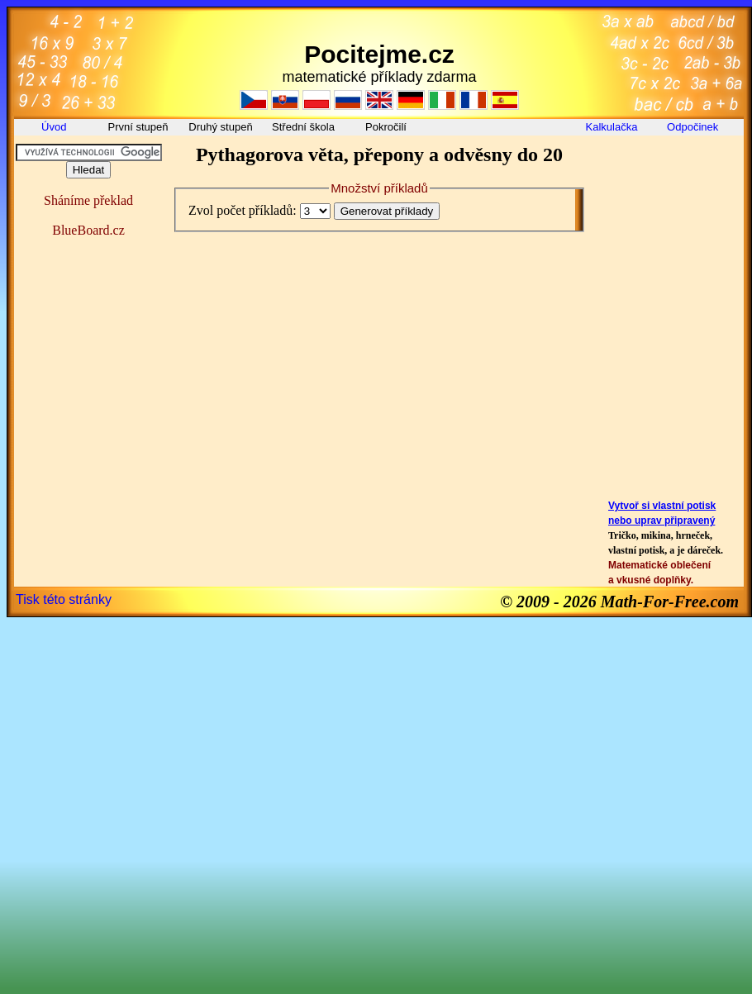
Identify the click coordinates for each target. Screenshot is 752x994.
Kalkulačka (612, 127)
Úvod (55, 127)
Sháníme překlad (88, 200)
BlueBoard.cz (88, 230)
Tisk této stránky (64, 599)
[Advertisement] (670, 181)
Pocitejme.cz (379, 54)
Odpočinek (694, 127)
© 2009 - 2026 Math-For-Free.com (619, 601)
